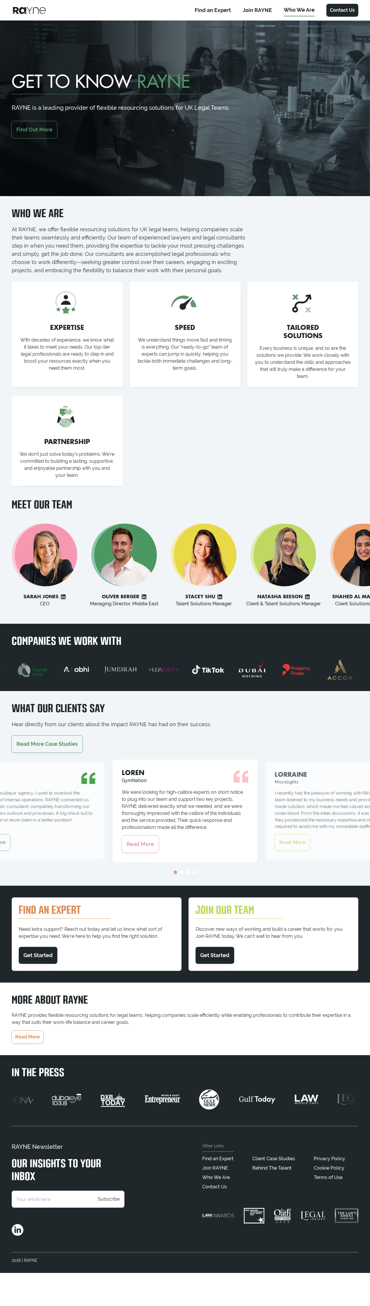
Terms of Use (328, 1177)
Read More (140, 844)
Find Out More (34, 129)
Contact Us (342, 10)
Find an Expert (218, 1158)
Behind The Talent (272, 1168)
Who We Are (216, 1177)
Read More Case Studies (47, 744)
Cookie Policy (329, 1168)
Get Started (38, 955)
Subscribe (109, 1199)
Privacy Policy (329, 1158)
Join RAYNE (215, 1168)
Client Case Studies (273, 1158)
